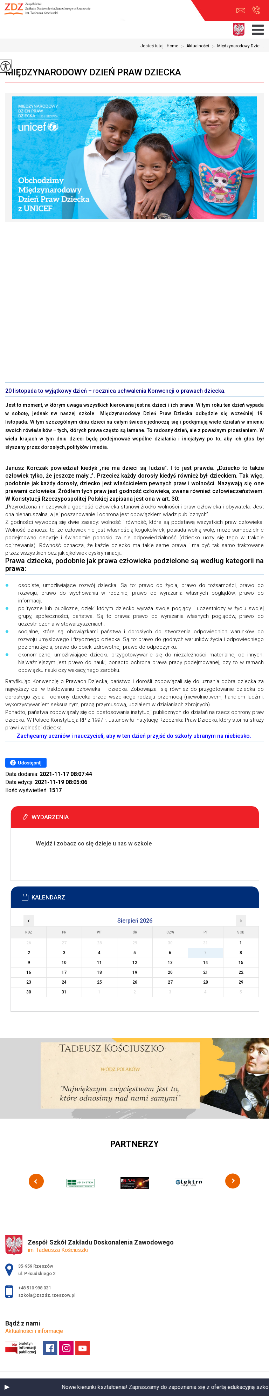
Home (172, 46)
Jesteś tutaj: (153, 46)
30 (28, 992)
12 (134, 962)
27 (170, 982)
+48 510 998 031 (256, 10)
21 (205, 972)
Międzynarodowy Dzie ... (236, 46)
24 (64, 982)
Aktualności (193, 46)
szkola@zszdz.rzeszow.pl (240, 10)
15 (241, 962)
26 (134, 982)
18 (99, 972)
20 (170, 972)
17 (64, 972)
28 (205, 982)
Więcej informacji (41, 860)
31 (64, 992)
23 (28, 982)
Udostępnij (25, 763)
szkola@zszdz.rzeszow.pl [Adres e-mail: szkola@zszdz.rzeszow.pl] (46, 1295)
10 (64, 962)
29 (241, 982)
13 (170, 962)
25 (99, 982)
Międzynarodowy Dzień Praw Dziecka (93, 72)
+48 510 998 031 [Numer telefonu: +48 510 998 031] (34, 1287)
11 (99, 962)
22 (241, 972)
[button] (7, 1387)
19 (134, 972)
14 (205, 962)
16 (28, 972)
